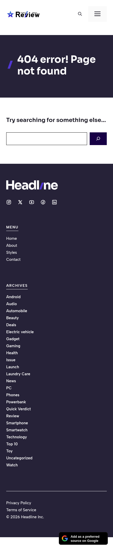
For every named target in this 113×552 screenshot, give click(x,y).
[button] (80, 14)
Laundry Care (18, 374)
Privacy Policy (18, 503)
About (11, 245)
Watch (12, 465)
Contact (13, 259)
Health (12, 353)
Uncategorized (19, 458)
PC (9, 388)
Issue (10, 360)
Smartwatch (16, 430)
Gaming (13, 346)
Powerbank (16, 402)
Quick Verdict (18, 409)
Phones (12, 395)
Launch (12, 367)
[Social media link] (8, 202)
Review (12, 416)
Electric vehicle (20, 332)
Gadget (12, 339)
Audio (11, 304)
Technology (16, 437)
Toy (9, 451)
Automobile (16, 311)
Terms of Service (21, 510)
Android (13, 297)
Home (11, 238)
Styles (11, 252)
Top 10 (12, 444)
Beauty (12, 318)
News (11, 381)
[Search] (98, 138)
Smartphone (17, 423)
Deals (11, 325)
